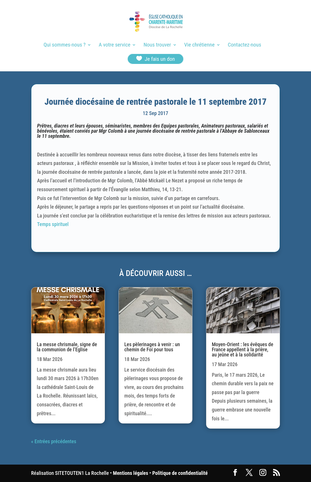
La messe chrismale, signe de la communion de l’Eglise (67, 346)
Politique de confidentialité (180, 473)
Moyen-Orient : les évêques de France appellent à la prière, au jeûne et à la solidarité (242, 349)
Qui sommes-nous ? (65, 45)
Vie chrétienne (199, 45)
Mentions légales (130, 473)
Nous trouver (157, 45)
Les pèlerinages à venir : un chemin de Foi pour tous (152, 346)
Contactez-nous (244, 45)
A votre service (114, 45)
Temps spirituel (53, 224)
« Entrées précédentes (53, 441)
